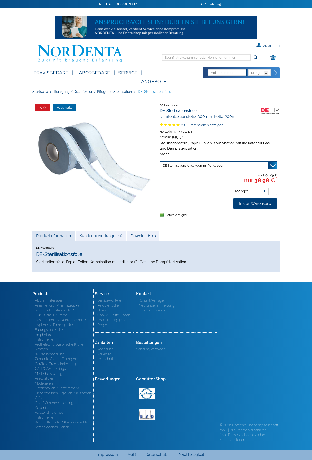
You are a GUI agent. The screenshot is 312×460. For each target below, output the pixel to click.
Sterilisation (122, 92)
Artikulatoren (44, 378)
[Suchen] (255, 57)
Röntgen (41, 349)
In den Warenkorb (255, 203)
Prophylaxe (43, 335)
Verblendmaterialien (50, 412)
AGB (132, 454)
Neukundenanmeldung (156, 305)
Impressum (107, 454)
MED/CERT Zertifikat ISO (147, 393)
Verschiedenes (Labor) (52, 427)
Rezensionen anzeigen (206, 125)
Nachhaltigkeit (191, 454)
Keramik (41, 408)
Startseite (40, 92)
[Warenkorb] (274, 58)
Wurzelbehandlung (49, 354)
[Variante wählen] (218, 165)
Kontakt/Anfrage (151, 300)
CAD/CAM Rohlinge (50, 369)
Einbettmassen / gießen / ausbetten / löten (63, 395)
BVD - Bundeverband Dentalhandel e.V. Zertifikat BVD (147, 414)
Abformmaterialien (49, 300)
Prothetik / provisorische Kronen (60, 344)
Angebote (153, 81)
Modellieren (44, 383)
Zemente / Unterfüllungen (55, 359)
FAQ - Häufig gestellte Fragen (114, 322)
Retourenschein (109, 305)
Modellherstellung (48, 374)
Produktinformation (53, 237)
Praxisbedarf (51, 72)
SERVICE (127, 72)
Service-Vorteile (109, 300)
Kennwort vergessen (155, 310)
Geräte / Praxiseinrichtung (55, 364)
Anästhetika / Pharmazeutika (57, 305)
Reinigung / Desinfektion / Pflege (80, 92)
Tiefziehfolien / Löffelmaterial (57, 388)
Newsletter (105, 310)
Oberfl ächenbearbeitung (54, 403)
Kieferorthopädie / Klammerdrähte (61, 422)
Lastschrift (105, 359)
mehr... (165, 154)
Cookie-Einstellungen (113, 315)
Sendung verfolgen (150, 349)
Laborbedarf (93, 72)
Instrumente (44, 339)
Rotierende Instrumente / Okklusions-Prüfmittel (54, 312)
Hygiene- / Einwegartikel (54, 325)
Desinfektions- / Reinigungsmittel (61, 320)
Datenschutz (157, 454)
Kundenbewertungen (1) (100, 236)
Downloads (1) (143, 236)
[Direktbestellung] (276, 73)
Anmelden (268, 45)
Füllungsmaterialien (50, 330)
